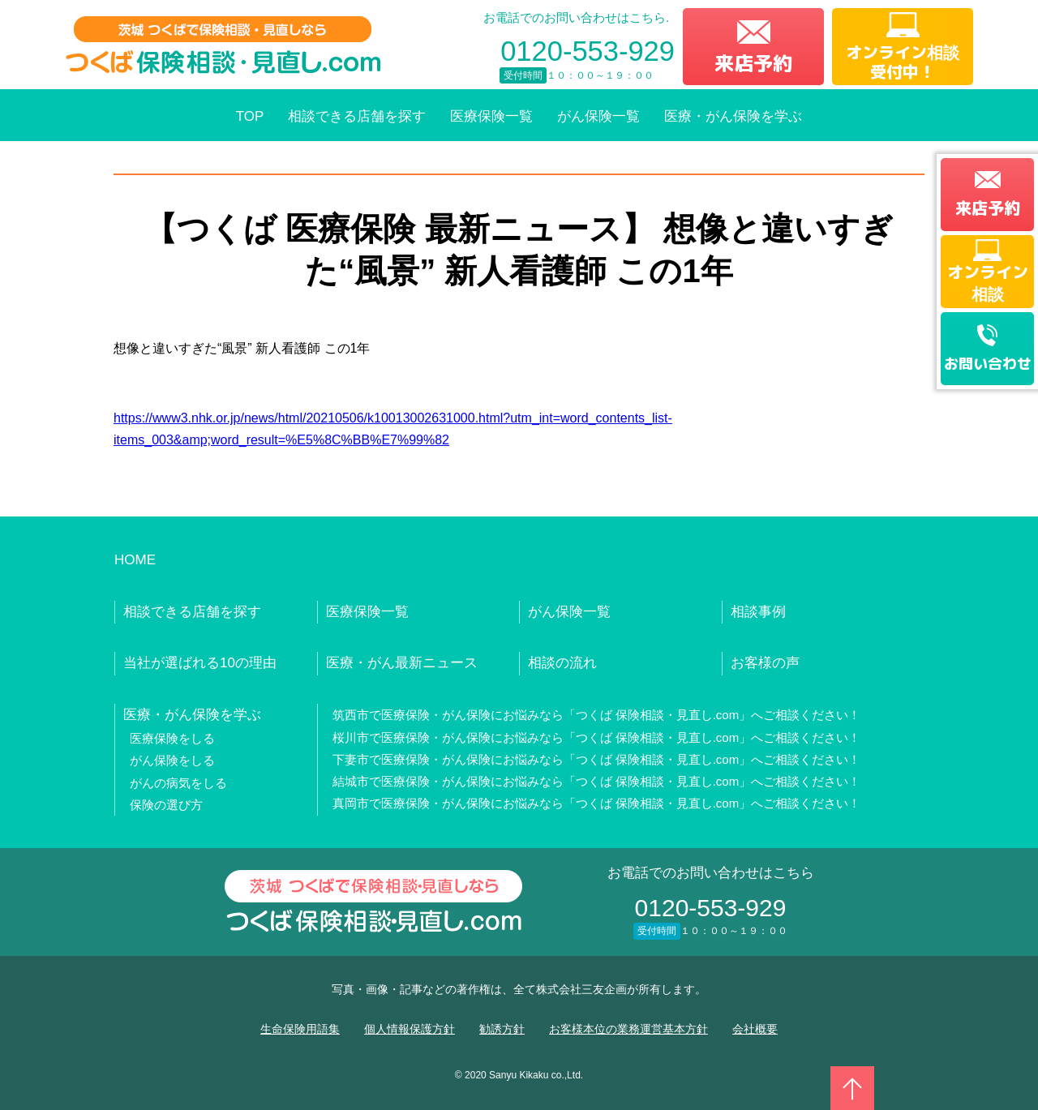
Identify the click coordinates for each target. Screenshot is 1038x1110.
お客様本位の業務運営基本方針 (628, 1028)
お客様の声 (765, 663)
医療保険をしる (172, 738)
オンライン (987, 282)
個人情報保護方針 (409, 1028)
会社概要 (755, 1028)
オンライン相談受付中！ (902, 62)
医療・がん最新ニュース (402, 663)
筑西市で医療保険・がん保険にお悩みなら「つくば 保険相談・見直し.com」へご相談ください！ (596, 715)
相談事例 (758, 611)
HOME (135, 560)
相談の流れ (562, 663)
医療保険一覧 (491, 116)
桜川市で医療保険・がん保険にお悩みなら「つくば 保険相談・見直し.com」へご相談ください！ (596, 737)
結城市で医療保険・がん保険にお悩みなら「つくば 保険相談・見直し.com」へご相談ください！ (596, 781)
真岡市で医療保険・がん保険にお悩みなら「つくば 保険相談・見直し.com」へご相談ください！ (596, 803)
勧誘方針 (502, 1028)
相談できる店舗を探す (357, 116)
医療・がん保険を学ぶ (733, 116)
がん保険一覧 (598, 116)
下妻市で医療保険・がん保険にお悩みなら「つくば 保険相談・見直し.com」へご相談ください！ (596, 759)
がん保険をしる (172, 760)
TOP (250, 116)
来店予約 (753, 63)
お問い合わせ (988, 364)
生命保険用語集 (300, 1028)
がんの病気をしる (178, 783)
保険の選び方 (166, 805)
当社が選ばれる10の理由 (200, 663)
